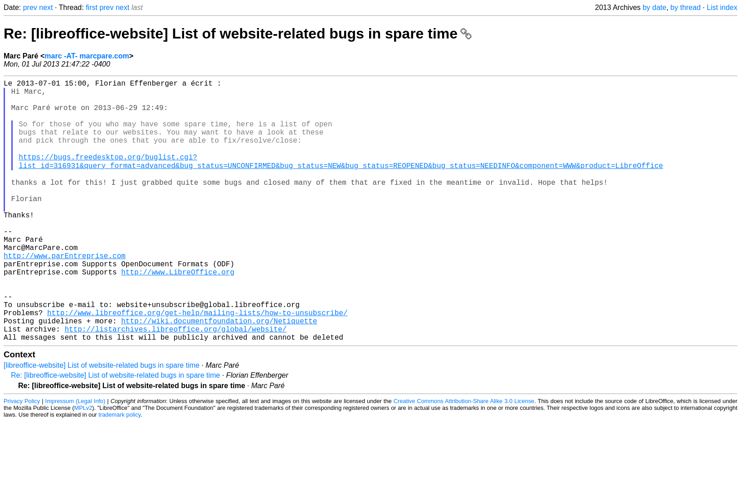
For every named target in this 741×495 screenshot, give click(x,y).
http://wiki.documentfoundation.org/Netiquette (219, 374)
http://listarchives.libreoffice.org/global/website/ (175, 384)
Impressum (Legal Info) (75, 457)
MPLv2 (83, 464)
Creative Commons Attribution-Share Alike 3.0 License (464, 457)
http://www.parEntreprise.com (65, 294)
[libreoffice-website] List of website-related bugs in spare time (102, 422)
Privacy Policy (22, 457)
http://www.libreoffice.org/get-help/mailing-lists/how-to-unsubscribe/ (197, 364)
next (46, 7)
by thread (685, 7)
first (92, 7)
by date (654, 7)
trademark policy (119, 471)
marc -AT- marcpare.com (86, 56)
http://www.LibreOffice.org (177, 314)
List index (722, 7)
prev (30, 7)
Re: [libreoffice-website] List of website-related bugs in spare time (238, 33)
